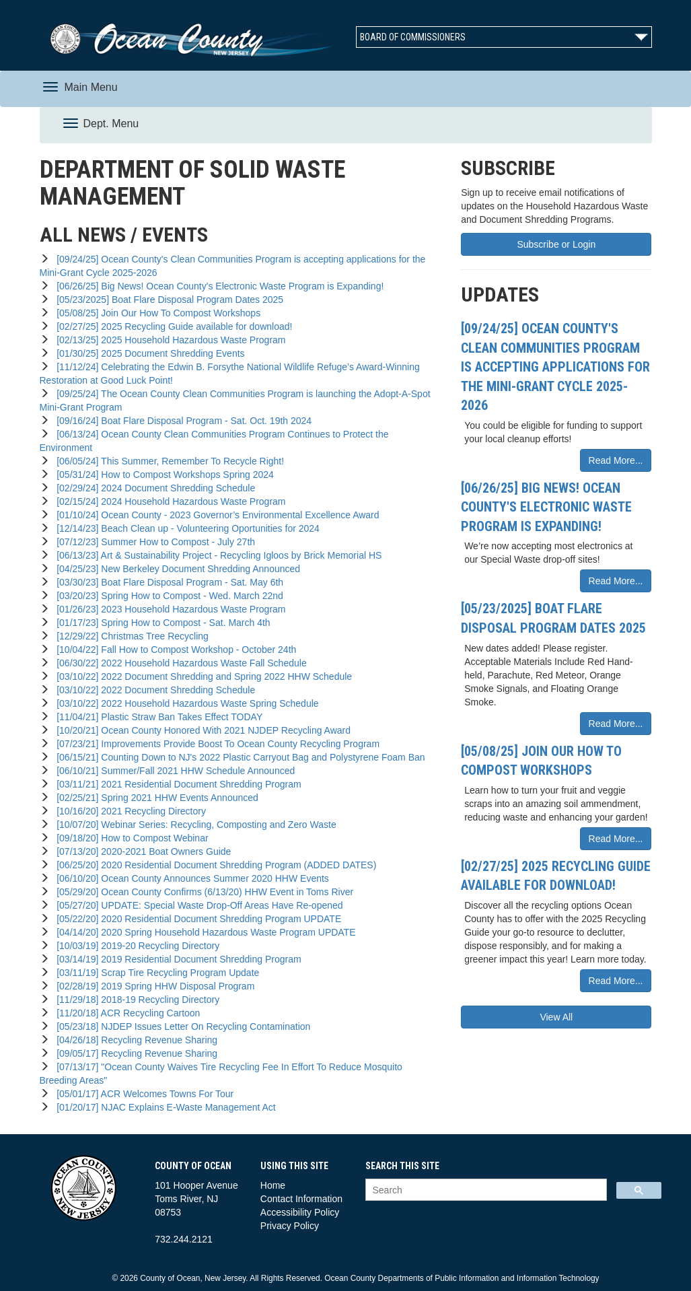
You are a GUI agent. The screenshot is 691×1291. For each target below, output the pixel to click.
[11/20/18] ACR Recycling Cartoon (125, 1013)
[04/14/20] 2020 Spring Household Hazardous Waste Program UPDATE (203, 932)
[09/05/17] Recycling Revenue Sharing (134, 1053)
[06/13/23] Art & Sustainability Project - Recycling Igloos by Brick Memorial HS (216, 555)
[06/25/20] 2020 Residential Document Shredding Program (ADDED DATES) (213, 865)
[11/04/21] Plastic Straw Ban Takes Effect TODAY (156, 716)
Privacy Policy (289, 1225)
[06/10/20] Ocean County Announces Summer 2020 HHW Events (189, 878)
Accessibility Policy (299, 1212)
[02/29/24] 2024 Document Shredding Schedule (153, 488)
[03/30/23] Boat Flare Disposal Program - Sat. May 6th (167, 582)
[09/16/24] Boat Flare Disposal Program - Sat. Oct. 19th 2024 (181, 420)
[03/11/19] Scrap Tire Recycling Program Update (155, 972)
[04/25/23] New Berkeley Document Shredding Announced (175, 568)
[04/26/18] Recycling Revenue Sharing (134, 1040)
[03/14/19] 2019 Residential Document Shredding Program (176, 959)
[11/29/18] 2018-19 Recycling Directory (135, 999)
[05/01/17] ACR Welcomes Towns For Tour (142, 1093)
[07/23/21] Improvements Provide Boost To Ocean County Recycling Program (215, 743)
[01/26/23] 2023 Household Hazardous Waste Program (168, 609)
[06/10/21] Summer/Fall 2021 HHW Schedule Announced (173, 770)
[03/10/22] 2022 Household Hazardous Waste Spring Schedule (184, 703)
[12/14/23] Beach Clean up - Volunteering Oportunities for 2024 (185, 528)
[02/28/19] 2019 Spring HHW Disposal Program (152, 986)
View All (556, 1017)
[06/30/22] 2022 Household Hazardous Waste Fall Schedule (178, 663)
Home (272, 1185)
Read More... (616, 460)
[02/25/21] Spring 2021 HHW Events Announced (154, 797)
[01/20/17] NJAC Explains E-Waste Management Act (163, 1107)
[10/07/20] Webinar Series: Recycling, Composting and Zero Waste (193, 824)
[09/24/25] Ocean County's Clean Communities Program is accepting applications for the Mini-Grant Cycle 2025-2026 (555, 366)
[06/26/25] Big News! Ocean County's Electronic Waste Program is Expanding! (217, 286)
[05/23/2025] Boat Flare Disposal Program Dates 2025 (167, 299)
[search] (484, 1190)
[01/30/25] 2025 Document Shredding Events (147, 353)
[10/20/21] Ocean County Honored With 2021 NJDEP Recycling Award (201, 730)
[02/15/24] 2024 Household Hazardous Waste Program (168, 501)
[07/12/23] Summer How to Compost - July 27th (153, 541)
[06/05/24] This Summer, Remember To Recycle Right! (167, 461)
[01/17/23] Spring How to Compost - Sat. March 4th (160, 622)
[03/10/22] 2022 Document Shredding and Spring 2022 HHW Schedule (201, 676)
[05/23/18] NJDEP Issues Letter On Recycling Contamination (180, 1026)
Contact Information (301, 1198)
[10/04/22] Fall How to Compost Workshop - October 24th (173, 649)
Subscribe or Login (556, 244)
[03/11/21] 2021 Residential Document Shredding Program (176, 784)
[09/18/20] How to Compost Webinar (129, 838)
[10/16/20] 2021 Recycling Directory (128, 811)
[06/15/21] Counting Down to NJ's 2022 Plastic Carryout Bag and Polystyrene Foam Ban (238, 757)
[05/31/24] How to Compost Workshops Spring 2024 (162, 474)
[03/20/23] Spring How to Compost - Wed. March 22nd (167, 595)
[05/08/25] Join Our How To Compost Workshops (155, 313)
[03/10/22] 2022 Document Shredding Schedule (153, 690)
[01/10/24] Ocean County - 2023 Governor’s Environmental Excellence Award (215, 515)
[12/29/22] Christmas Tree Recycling (129, 636)
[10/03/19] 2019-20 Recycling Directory (135, 945)
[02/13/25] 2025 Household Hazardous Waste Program (168, 340)
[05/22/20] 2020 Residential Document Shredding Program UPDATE (196, 918)
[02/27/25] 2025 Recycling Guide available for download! (171, 326)
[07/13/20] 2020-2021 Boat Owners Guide (141, 851)
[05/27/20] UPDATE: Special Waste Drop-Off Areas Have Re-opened (196, 905)
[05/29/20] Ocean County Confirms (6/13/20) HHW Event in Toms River (202, 891)
